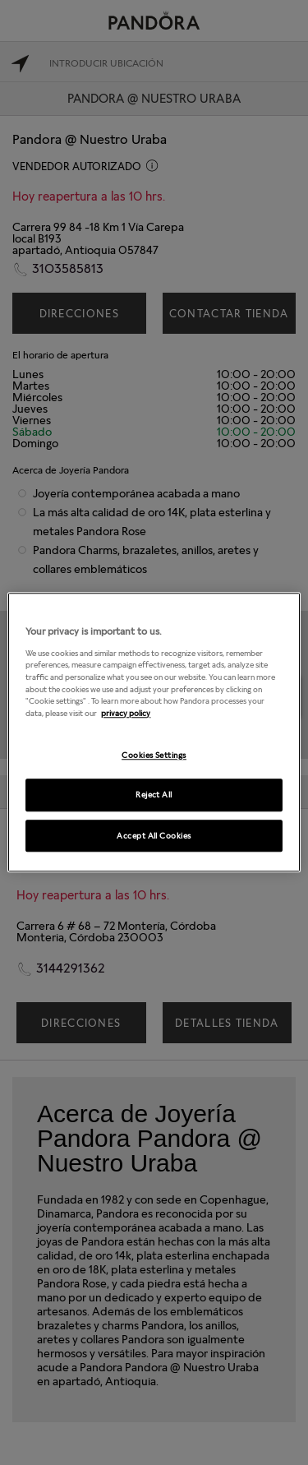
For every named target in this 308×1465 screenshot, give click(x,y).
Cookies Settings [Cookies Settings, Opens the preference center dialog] (154, 755)
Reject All (154, 794)
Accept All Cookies (154, 835)
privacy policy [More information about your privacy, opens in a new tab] (125, 713)
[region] (153, 732)
